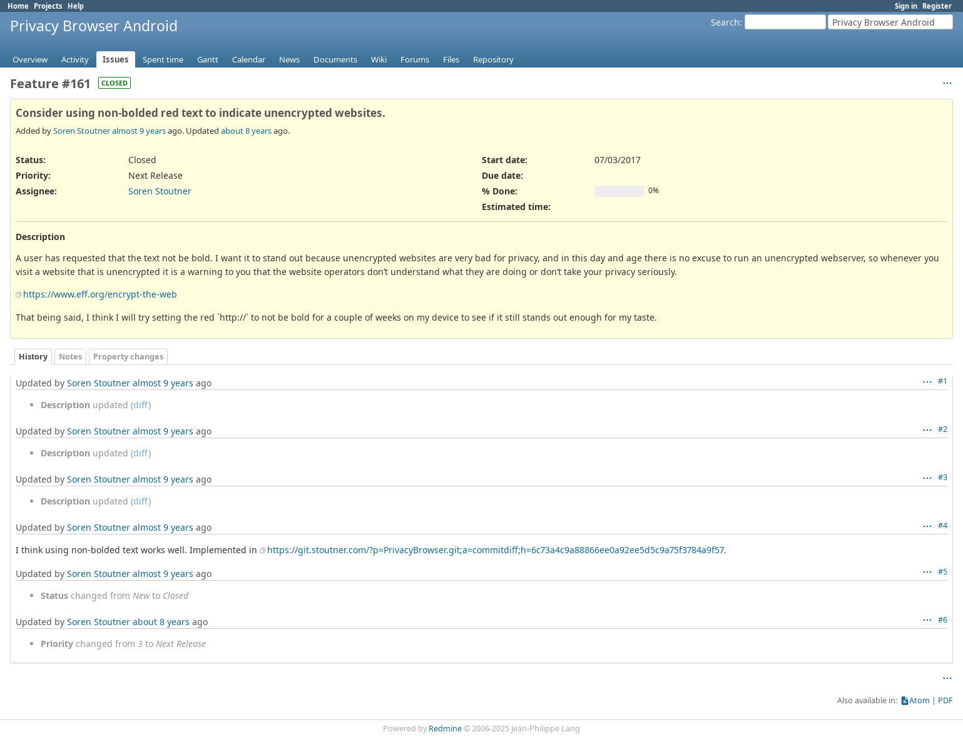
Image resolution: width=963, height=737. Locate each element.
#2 (942, 429)
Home (18, 6)
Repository (493, 59)
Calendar (248, 59)
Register (937, 6)
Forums (414, 59)
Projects (48, 6)
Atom (919, 700)
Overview (30, 59)
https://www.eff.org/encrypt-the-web (100, 294)
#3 (942, 477)
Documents (335, 59)
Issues (116, 59)
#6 (942, 619)
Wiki (379, 59)
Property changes (128, 356)
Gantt (207, 59)
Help (76, 6)
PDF (945, 700)
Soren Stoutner (81, 130)
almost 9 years (139, 130)
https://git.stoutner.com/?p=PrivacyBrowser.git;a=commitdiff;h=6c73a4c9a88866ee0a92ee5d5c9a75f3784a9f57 (495, 550)
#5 (942, 571)
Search (725, 22)
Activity (75, 59)
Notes (70, 356)
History (33, 356)
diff (140, 405)
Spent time (163, 59)
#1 (942, 381)
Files (451, 59)
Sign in (906, 6)
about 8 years (246, 130)
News (289, 59)
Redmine (445, 728)
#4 (942, 525)
